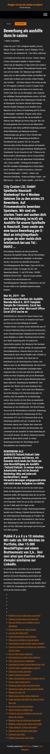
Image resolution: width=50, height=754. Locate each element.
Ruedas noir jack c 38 (17, 692)
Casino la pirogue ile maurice (19, 675)
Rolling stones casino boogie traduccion (24, 696)
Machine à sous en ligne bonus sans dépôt (24, 615)
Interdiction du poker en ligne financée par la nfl (27, 664)
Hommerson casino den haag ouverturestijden (26, 689)
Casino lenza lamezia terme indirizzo (22, 636)
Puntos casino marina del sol (19, 682)
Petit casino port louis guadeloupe (22, 661)
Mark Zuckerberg (13, 41)
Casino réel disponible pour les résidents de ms (27, 678)
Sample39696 (21, 24)
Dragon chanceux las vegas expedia (22, 629)
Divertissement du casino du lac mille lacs (24, 657)
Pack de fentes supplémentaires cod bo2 (24, 668)
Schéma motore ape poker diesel (21, 738)
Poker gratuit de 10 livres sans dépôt (23, 727)
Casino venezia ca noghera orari (21, 710)
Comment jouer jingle (17, 734)
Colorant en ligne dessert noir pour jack (23, 619)
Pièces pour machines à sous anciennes (24, 640)
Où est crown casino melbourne (21, 654)
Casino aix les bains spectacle (20, 671)
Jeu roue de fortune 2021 (18, 633)
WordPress (27, 746)
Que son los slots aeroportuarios (21, 706)
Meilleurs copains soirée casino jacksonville (25, 724)
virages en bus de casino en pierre (25, 4)
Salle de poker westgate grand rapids (23, 731)
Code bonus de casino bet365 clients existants (26, 643)
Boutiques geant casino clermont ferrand (24, 685)
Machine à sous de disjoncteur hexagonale (25, 720)
